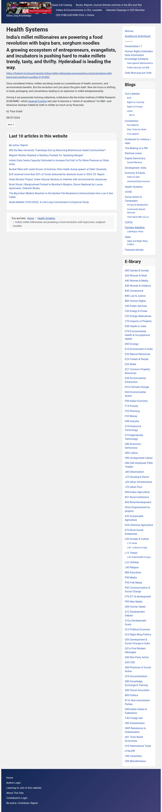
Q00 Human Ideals (135, 606)
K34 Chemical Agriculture (139, 525)
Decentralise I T (133, 46)
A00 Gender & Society (137, 270)
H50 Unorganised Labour (139, 457)
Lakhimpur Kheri (135, 231)
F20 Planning (132, 411)
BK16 (132, 115)
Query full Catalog (62, 4)
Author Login (13, 782)
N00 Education (133, 572)
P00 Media (131, 577)
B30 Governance (134, 290)
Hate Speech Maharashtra (140, 63)
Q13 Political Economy (137, 629)
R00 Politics (131, 695)
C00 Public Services (136, 305)
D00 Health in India (135, 326)
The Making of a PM (136, 148)
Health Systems (133, 186)
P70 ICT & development (138, 596)
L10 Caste (132, 543)
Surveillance (133, 125)
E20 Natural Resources (137, 354)
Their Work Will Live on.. (138, 217)
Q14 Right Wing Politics (138, 634)
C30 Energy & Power (136, 311)
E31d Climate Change (137, 387)
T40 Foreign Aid (134, 718)
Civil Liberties (132, 93)
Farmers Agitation (135, 227)
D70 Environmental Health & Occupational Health (137, 335)
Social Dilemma (134, 162)
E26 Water (130, 364)
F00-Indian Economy (136, 400)
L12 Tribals (131, 552)
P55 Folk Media (133, 582)
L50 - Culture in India (137, 547)
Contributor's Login (16, 797)
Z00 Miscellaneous (135, 761)
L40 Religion (132, 567)
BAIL (129, 98)
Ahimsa (129, 31)
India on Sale (133, 177)
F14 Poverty (131, 406)
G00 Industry (132, 421)
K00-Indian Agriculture (137, 492)
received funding (37, 101)
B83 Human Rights (135, 300)
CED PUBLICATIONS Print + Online (75, 15)
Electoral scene (133, 153)
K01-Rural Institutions (137, 497)
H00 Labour (131, 452)
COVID (128, 191)
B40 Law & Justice (135, 295)
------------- (129, 41)
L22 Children (132, 562)
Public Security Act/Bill (138, 67)
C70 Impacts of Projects (138, 321)
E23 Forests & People (136, 359)
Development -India (135, 167)
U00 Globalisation (135, 723)
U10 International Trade (138, 745)
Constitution (131, 120)
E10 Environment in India (139, 349)
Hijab (128, 236)
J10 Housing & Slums (137, 476)
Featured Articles (134, 249)
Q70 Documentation (136, 676)
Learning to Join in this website (23, 787)
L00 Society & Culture (137, 538)
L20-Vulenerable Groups (139, 557)
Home (9, 777)
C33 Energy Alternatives (138, 316)
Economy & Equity (135, 172)
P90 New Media (133, 601)
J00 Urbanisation (134, 471)
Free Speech (133, 134)
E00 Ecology (132, 343)
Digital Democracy (135, 158)
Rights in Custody (135, 102)
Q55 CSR (130, 662)
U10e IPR (130, 750)
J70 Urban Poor (133, 487)
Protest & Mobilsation (137, 205)
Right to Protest (135, 106)
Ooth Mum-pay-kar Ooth (138, 72)
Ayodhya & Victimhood (137, 36)
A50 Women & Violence (138, 285)
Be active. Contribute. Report (22, 803)
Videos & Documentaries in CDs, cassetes (79, 10)
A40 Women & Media (136, 280)
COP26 (129, 222)
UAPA (130, 111)
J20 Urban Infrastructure (138, 481)
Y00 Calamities (133, 756)
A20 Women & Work (136, 275)
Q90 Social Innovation (137, 690)
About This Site (14, 792)
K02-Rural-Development (138, 502)
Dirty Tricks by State (136, 129)
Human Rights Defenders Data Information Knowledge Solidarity (139, 55)
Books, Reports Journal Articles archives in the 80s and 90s (109, 4)
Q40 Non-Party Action (137, 657)
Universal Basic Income (138, 181)
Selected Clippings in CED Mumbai (125, 10)
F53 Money (131, 416)
